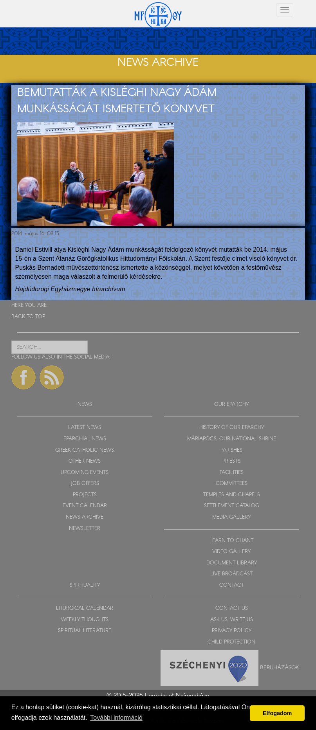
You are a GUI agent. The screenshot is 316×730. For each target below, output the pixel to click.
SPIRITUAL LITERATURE (84, 630)
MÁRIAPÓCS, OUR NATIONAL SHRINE (231, 439)
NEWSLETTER (84, 528)
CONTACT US (231, 608)
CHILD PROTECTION (231, 642)
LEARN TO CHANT (231, 540)
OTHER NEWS (85, 461)
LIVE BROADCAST (231, 574)
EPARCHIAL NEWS (84, 439)
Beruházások (279, 667)
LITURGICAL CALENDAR (84, 608)
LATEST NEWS (84, 427)
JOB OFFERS (84, 483)
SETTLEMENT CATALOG (231, 506)
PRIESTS (231, 461)
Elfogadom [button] (277, 713)
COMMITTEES (231, 483)
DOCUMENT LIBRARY (231, 563)
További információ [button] (116, 717)
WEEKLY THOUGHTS (84, 620)
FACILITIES (232, 472)
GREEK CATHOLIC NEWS (84, 450)
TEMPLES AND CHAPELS (231, 495)
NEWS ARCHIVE (84, 517)
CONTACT (231, 585)
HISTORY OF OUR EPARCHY (231, 427)
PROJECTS (85, 495)
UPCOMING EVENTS (84, 472)
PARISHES (231, 450)
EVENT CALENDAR (85, 506)
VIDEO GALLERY (231, 551)
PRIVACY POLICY (231, 630)
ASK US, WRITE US (231, 620)
